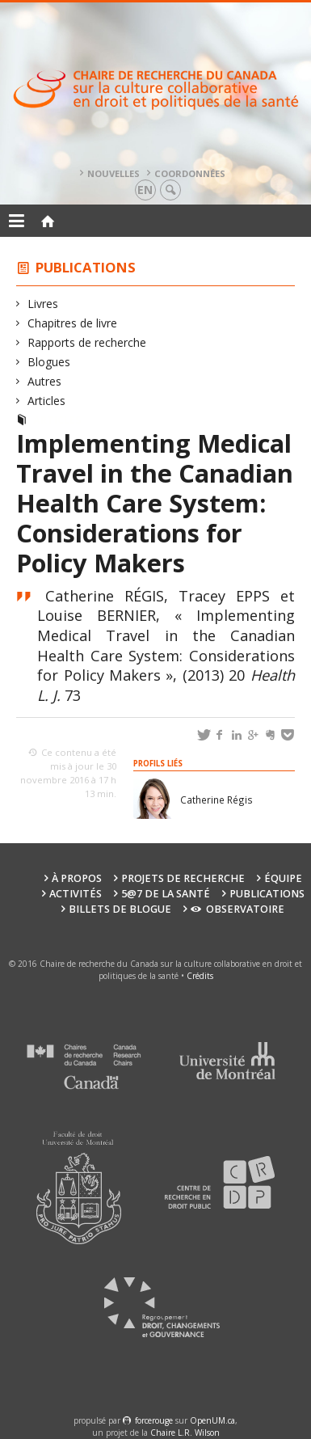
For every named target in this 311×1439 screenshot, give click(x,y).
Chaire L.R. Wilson (185, 1432)
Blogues (49, 361)
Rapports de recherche (87, 342)
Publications (86, 267)
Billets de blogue (120, 909)
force (154, 1420)
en (145, 189)
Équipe (283, 878)
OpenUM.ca (212, 1420)
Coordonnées (189, 173)
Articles (46, 400)
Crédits (200, 975)
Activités (75, 894)
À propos (77, 878)
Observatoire (237, 909)
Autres (44, 381)
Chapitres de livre (72, 323)
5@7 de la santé (165, 894)
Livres (43, 303)
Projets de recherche (183, 878)
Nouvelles (113, 173)
